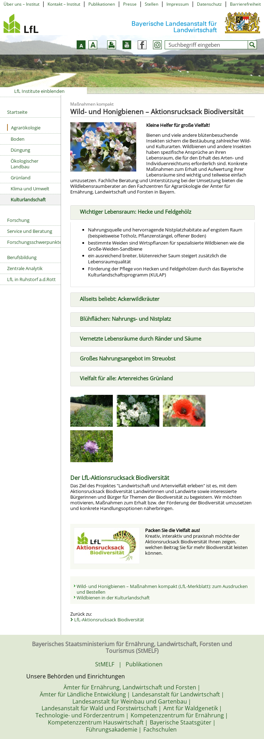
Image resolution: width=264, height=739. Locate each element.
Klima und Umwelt (30, 188)
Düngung (20, 150)
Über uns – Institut (21, 4)
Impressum (177, 4)
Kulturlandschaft (28, 199)
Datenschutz (209, 4)
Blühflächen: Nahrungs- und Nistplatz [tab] (122, 318)
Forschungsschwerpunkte (34, 242)
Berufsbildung (22, 257)
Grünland (21, 177)
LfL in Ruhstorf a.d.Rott (31, 279)
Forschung (18, 220)
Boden (17, 139)
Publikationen (101, 4)
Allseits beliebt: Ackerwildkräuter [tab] (116, 298)
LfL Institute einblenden (39, 91)
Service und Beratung (29, 231)
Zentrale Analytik (25, 268)
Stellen (151, 4)
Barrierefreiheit (245, 4)
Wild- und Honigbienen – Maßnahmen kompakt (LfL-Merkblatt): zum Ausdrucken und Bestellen (162, 589)
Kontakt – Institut (64, 4)
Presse (130, 4)
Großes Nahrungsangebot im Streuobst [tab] (124, 358)
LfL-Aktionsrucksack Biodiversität (109, 619)
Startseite (17, 112)
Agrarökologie (23, 127)
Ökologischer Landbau (24, 164)
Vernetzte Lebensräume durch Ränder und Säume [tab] (137, 338)
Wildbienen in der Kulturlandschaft (113, 597)
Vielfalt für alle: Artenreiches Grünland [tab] (123, 377)
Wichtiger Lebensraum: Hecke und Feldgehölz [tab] (132, 211)
